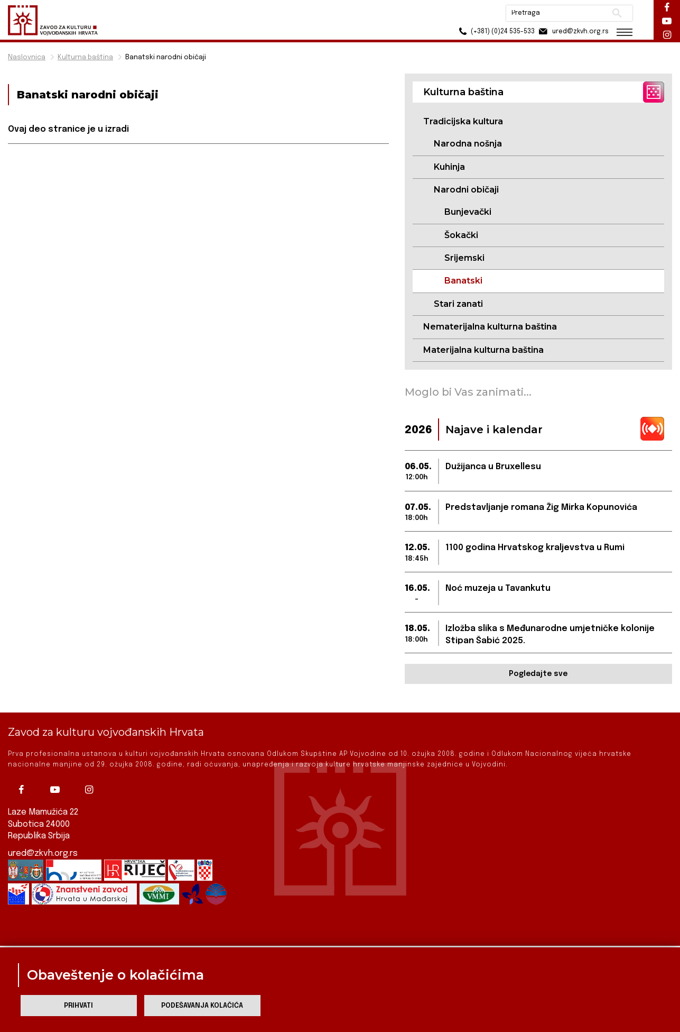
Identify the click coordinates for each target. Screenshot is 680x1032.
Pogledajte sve (538, 674)
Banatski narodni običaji (165, 57)
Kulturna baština (85, 57)
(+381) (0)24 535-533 (495, 31)
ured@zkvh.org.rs (43, 853)
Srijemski (464, 258)
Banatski (463, 281)
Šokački (461, 235)
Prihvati (78, 1005)
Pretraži (616, 13)
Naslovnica (26, 57)
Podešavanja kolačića (202, 1005)
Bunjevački (467, 212)
